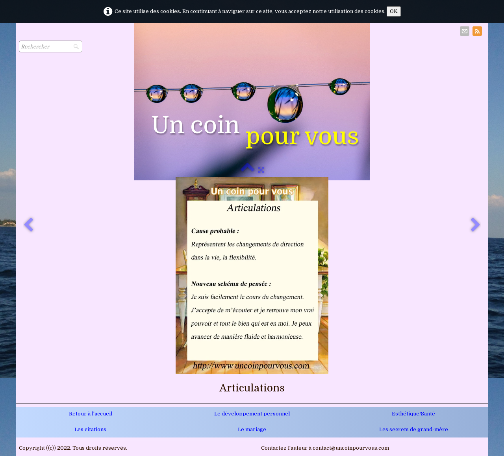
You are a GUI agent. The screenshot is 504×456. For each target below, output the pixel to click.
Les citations (90, 429)
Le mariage (252, 429)
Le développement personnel (252, 414)
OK (394, 11)
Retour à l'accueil (90, 414)
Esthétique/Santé (413, 414)
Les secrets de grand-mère (413, 429)
